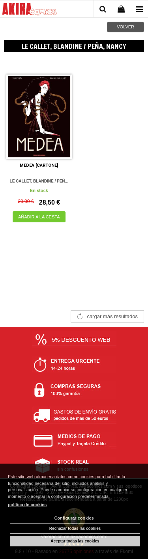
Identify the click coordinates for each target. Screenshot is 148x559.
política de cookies (27, 504)
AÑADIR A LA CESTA (39, 216)
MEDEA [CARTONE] (39, 165)
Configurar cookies (74, 518)
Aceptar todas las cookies (75, 541)
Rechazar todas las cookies (75, 528)
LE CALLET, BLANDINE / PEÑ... (39, 181)
